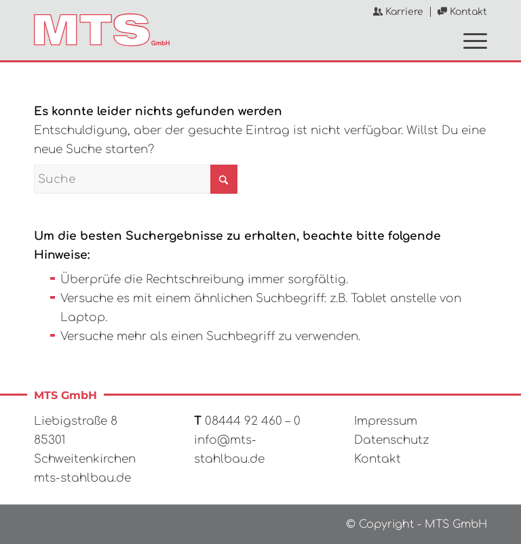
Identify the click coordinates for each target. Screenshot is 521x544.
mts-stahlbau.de (82, 478)
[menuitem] (398, 12)
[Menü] (468, 40)
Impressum (385, 421)
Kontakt (462, 12)
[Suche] (135, 179)
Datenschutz (391, 440)
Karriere (398, 12)
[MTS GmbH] (102, 29)
